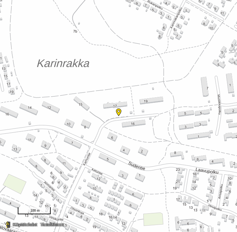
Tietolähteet (52, 224)
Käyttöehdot (25, 224)
